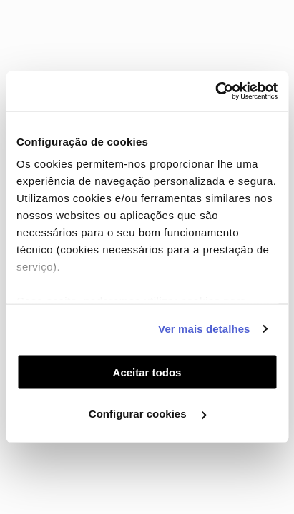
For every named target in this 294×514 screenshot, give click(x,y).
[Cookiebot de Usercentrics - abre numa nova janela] (215, 91)
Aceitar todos (147, 372)
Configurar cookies (148, 414)
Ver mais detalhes (204, 329)
